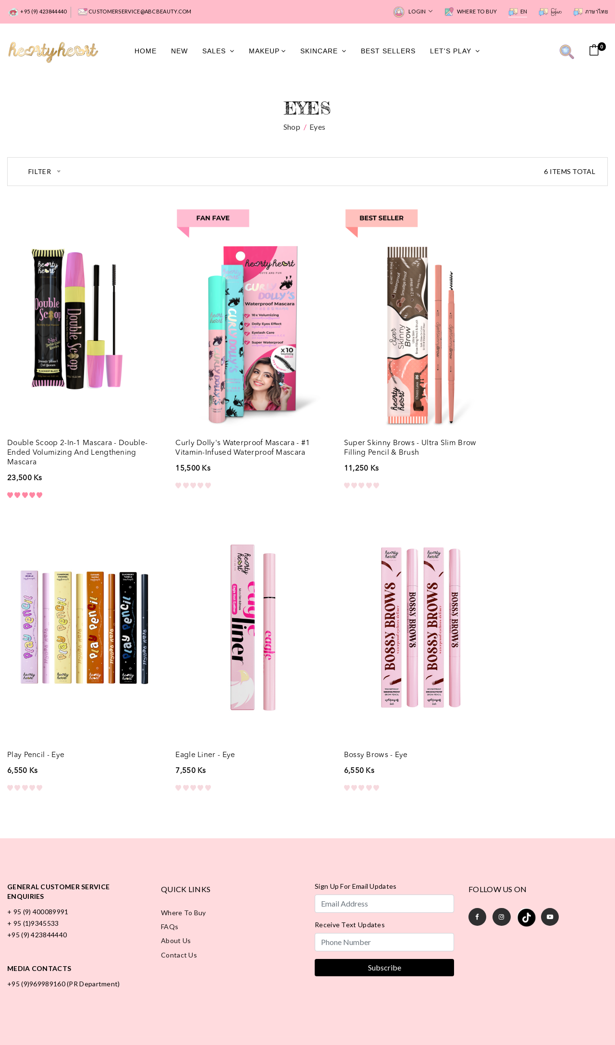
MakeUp (267, 50)
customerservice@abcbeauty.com (135, 12)
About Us (176, 897)
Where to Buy (470, 12)
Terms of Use (337, 1018)
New (179, 50)
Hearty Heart (520, 1018)
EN (518, 12)
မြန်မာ (550, 12)
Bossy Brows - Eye (193, 710)
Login (412, 12)
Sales (218, 50)
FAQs (169, 883)
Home (146, 50)
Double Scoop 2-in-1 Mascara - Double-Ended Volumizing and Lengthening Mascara (63, 429)
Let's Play (455, 50)
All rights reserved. (576, 1018)
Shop (291, 125)
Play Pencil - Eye (497, 420)
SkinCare (323, 50)
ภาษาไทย (590, 12)
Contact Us (179, 912)
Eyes (317, 125)
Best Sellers (388, 50)
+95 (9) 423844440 (36, 12)
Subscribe (384, 923)
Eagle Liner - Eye (37, 710)
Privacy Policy (278, 1018)
